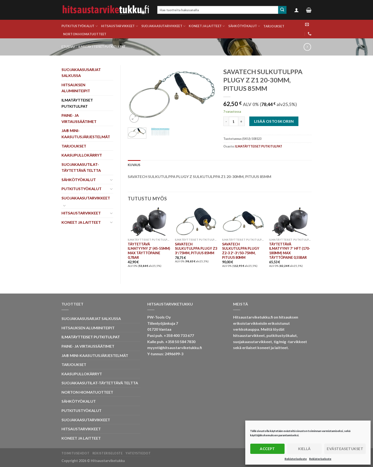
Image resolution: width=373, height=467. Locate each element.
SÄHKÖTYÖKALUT (244, 26)
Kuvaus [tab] (134, 165)
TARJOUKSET (273, 26)
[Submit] (282, 10)
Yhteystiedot (138, 453)
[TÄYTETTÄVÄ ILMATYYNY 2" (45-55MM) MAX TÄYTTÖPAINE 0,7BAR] (149, 221)
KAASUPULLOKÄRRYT (81, 155)
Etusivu (68, 47)
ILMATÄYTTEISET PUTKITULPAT (102, 47)
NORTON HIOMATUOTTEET (85, 34)
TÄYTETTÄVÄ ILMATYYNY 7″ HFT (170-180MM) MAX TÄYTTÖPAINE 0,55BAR (289, 250)
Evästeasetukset (345, 449)
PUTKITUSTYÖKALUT (79, 26)
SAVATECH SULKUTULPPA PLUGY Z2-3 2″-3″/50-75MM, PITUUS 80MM (240, 250)
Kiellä (304, 449)
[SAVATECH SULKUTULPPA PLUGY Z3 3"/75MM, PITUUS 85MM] (196, 221)
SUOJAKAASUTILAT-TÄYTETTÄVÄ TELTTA (81, 167)
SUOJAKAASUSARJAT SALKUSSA (81, 72)
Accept (267, 449)
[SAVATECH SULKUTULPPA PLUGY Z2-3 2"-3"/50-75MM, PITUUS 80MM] (243, 221)
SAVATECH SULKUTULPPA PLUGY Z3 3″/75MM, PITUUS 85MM (196, 248)
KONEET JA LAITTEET (207, 26)
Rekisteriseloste (296, 459)
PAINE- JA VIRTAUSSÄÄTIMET (79, 118)
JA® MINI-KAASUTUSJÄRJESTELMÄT (85, 133)
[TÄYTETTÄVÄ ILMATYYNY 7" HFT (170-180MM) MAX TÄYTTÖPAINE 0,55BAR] (290, 221)
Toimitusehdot (75, 453)
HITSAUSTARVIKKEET (119, 26)
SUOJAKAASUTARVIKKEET (163, 26)
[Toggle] (111, 180)
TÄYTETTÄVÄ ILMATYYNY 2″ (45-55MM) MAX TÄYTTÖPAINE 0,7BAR (149, 250)
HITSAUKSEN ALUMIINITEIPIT (75, 87)
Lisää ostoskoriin (274, 121)
